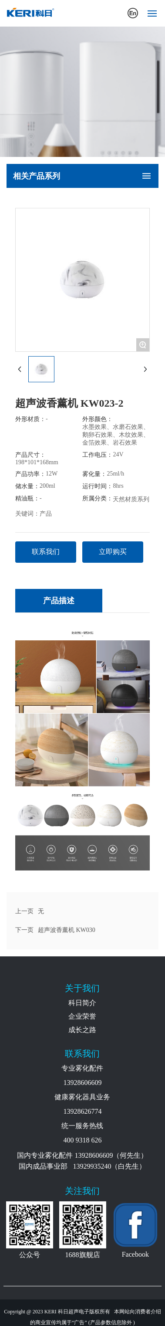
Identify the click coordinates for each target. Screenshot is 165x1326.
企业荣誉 (82, 1016)
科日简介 (82, 1002)
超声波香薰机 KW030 (66, 930)
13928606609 (82, 1082)
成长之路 (82, 1030)
